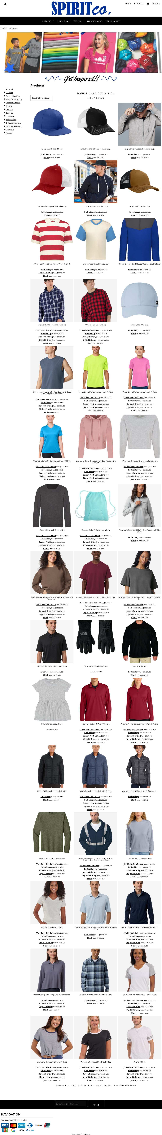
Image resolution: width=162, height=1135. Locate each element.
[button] (5, 4)
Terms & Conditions (10, 1120)
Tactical (9, 109)
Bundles (9, 113)
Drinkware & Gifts (14, 126)
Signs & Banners (13, 123)
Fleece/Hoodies (13, 96)
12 (111, 93)
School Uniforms (13, 103)
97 (93, 98)
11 (108, 93)
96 (89, 98)
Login (128, 4)
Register (138, 4)
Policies (25, 1120)
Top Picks (10, 130)
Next (102, 98)
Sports (9, 106)
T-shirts (9, 93)
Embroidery (46, 154)
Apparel (9, 133)
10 (105, 93)
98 (97, 98)
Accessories (11, 119)
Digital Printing (46, 273)
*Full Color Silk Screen (46, 330)
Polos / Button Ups (14, 99)
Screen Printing (46, 337)
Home (3, 28)
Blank (46, 157)
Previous (81, 93)
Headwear (10, 116)
